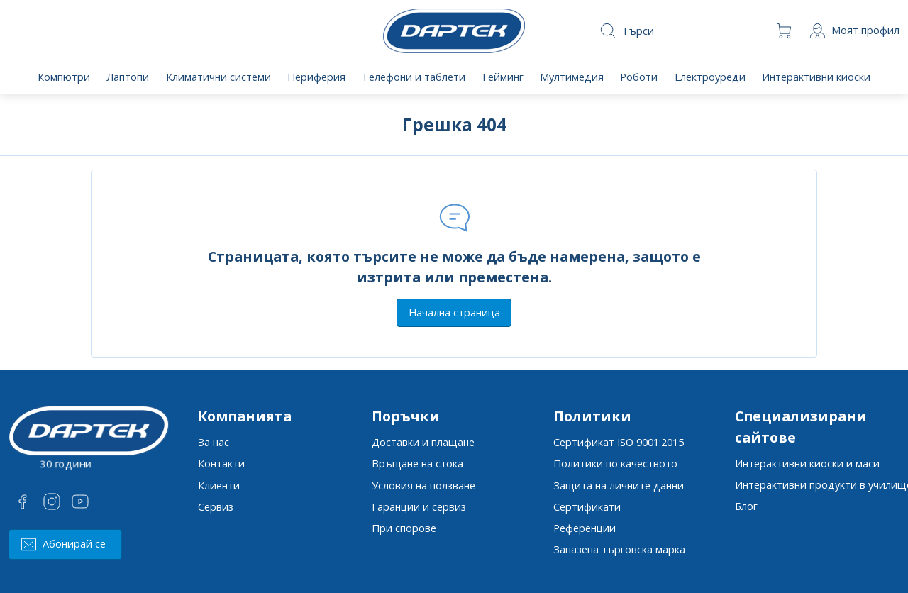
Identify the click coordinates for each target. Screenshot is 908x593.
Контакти (221, 463)
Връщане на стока (417, 463)
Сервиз (215, 507)
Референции (584, 528)
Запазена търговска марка (619, 549)
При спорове (404, 528)
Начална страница (454, 312)
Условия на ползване (423, 485)
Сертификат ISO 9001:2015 (618, 442)
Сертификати (587, 507)
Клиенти (219, 485)
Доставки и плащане (423, 442)
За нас (213, 442)
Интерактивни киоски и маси (807, 463)
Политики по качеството (615, 463)
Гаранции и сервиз (419, 507)
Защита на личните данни (618, 485)
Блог (746, 506)
